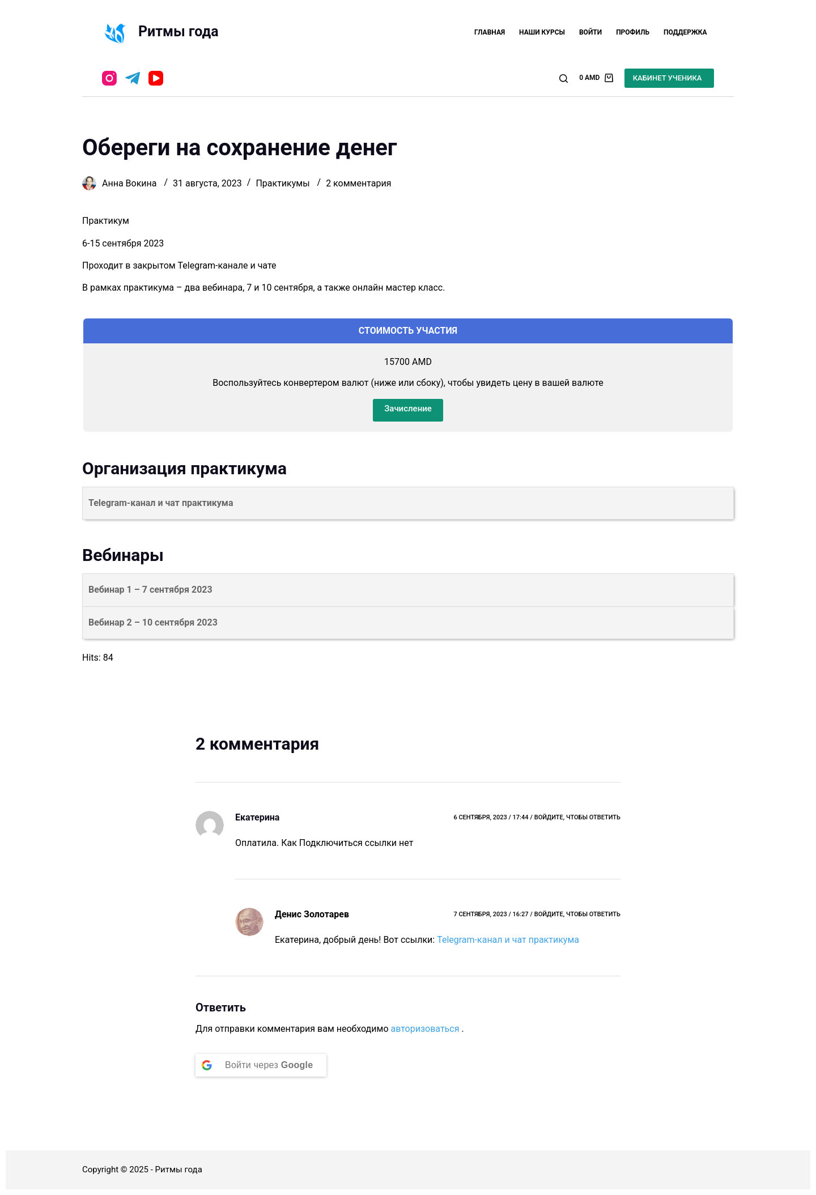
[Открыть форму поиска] (563, 78)
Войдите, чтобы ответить (577, 817)
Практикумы (282, 183)
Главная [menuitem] (489, 32)
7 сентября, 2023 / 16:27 (490, 914)
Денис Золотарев (312, 914)
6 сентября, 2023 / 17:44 (490, 817)
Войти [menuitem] (590, 32)
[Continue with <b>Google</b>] (261, 1065)
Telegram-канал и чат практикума (508, 939)
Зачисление (408, 408)
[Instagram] (109, 78)
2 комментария (358, 183)
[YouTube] (155, 78)
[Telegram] (132, 78)
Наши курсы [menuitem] (542, 32)
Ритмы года (178, 31)
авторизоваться (424, 1028)
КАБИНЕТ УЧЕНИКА (667, 78)
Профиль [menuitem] (632, 32)
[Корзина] (596, 78)
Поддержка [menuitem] (685, 32)
